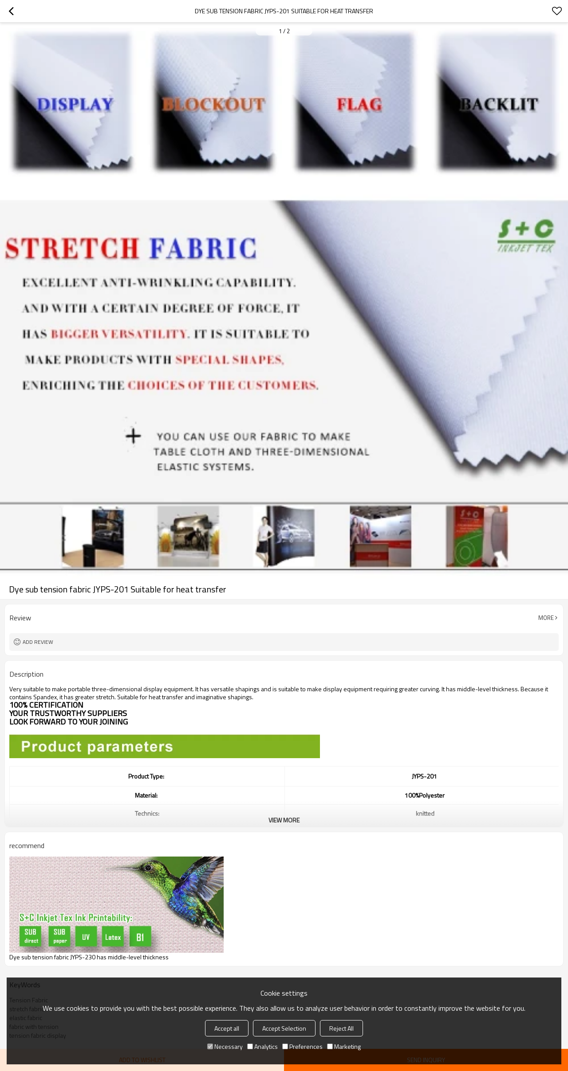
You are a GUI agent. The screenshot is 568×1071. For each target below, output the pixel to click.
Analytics (262, 1046)
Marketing (344, 1046)
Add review (38, 642)
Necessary (225, 1046)
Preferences (302, 1046)
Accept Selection (284, 1028)
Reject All (341, 1028)
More (546, 617)
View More (284, 820)
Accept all (226, 1028)
